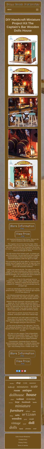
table (17, 415)
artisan (29, 414)
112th (25, 383)
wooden (16, 418)
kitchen (11, 402)
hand (21, 429)
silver (28, 411)
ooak (31, 419)
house (31, 394)
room (17, 390)
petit (25, 419)
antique (27, 390)
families (12, 383)
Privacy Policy (22, 442)
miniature (23, 406)
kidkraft (11, 387)
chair (12, 399)
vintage (16, 423)
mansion (32, 383)
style (24, 424)
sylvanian (28, 428)
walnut (20, 398)
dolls (13, 427)
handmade (26, 402)
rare (34, 411)
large (17, 402)
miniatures (22, 386)
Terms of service (23, 445)
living (11, 415)
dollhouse (16, 395)
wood (34, 428)
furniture (16, 410)
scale (34, 386)
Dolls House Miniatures (23, 436)
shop (18, 383)
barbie (35, 402)
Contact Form (23, 439)
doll (31, 423)
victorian (30, 399)
